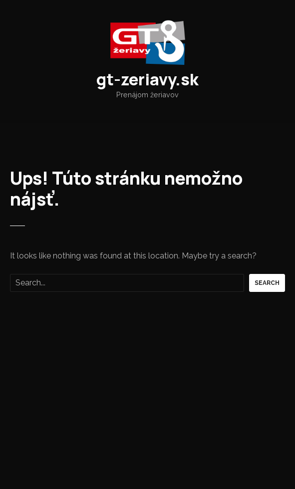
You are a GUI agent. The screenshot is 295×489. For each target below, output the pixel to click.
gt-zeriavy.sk (147, 79)
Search (267, 282)
